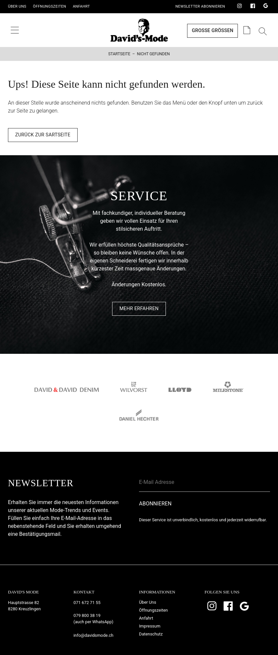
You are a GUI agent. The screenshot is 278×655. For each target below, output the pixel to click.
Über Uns (17, 6)
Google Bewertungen (265, 6)
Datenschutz (151, 634)
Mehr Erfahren (139, 308)
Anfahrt (81, 6)
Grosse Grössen (212, 30)
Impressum (149, 626)
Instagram (239, 6)
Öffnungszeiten (49, 6)
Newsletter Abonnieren (200, 6)
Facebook (252, 6)
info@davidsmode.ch (93, 635)
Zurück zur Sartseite (42, 135)
